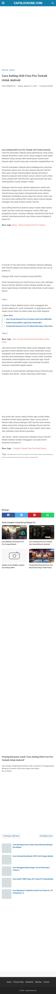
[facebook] (8, 515)
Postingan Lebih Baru (11, 836)
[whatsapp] (47, 515)
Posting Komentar (46, 86)
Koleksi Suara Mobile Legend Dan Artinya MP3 (24, 323)
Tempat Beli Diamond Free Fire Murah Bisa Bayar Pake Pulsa (29, 326)
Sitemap (38, 982)
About (9, 982)
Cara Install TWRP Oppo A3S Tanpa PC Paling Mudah (33, 879)
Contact (46, 982)
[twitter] (21, 515)
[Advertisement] (28, 38)
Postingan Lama (46, 836)
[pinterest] (34, 515)
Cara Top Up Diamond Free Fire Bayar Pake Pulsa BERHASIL (29, 319)
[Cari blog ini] (52, 3)
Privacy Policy (18, 982)
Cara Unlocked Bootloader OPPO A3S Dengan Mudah (33, 856)
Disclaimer (29, 982)
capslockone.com (28, 3)
